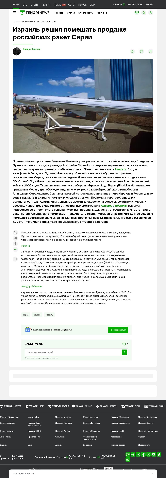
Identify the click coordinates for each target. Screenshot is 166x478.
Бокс (30, 445)
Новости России (62, 431)
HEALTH (46, 4)
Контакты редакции (17, 457)
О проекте (4, 457)
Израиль (49, 315)
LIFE (25, 4)
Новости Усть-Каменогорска (34, 424)
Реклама (149, 4)
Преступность (34, 437)
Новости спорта (118, 445)
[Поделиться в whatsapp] (15, 233)
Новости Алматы (63, 417)
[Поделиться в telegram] (15, 238)
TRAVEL (82, 4)
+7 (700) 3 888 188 (108, 457)
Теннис (3, 445)
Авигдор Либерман (114, 205)
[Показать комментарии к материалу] (15, 259)
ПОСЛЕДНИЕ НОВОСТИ (23, 474)
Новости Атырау (145, 423)
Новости (59, 13)
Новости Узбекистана (148, 431)
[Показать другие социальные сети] (15, 249)
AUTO (71, 4)
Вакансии (40, 457)
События (59, 437)
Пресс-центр (144, 445)
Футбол (141, 437)
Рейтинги (102, 13)
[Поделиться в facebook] (15, 244)
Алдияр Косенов (31, 49)
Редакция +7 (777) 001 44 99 (127, 4)
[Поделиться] (150, 51)
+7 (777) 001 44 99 (77, 457)
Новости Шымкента (120, 417)
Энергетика (5, 437)
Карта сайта (33, 417)
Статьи (71, 13)
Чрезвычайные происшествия (90, 438)
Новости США (34, 431)
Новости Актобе (7, 423)
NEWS (16, 4)
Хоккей (58, 445)
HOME (57, 4)
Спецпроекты (85, 13)
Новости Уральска (63, 423)
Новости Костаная (91, 423)
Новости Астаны (90, 417)
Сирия (25, 315)
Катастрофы (116, 437)
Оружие (37, 315)
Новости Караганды (147, 417)
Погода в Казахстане (9, 417)
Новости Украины (91, 431)
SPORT (34, 4)
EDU (92, 4)
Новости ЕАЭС (117, 431)
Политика (87, 445)
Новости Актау (7, 431)
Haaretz (120, 169)
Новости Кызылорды (120, 423)
